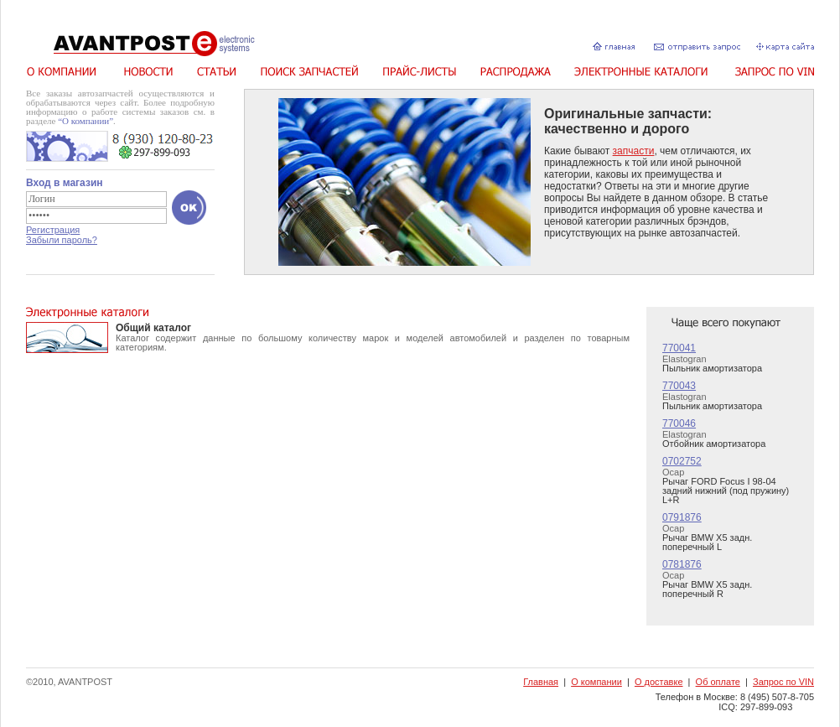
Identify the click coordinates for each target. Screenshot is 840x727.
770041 (679, 348)
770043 (679, 386)
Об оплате (718, 682)
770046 (679, 423)
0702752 (682, 461)
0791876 (682, 517)
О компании (596, 682)
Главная (540, 682)
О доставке (659, 682)
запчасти (634, 151)
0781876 (682, 564)
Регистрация (53, 230)
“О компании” (85, 121)
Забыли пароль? (61, 240)
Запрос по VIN (783, 682)
